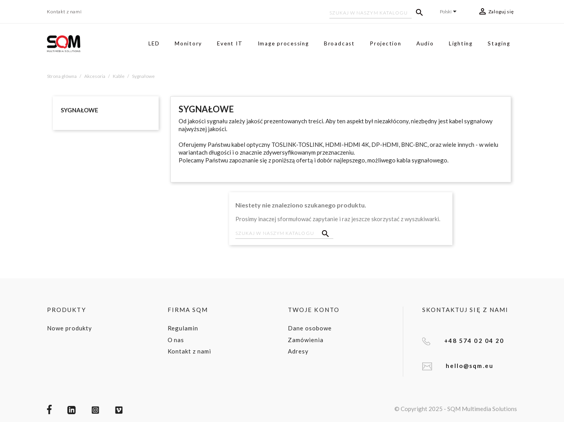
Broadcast (339, 43)
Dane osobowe (310, 328)
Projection (385, 43)
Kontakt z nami (64, 11)
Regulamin (183, 328)
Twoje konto (314, 309)
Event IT (229, 43)
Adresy (298, 351)
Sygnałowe (79, 110)
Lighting (461, 43)
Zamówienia (306, 339)
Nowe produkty (69, 328)
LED (154, 43)
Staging (499, 43)
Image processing (283, 43)
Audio (425, 43)
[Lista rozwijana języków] (449, 11)
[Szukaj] (370, 13)
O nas (176, 339)
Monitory (188, 43)
